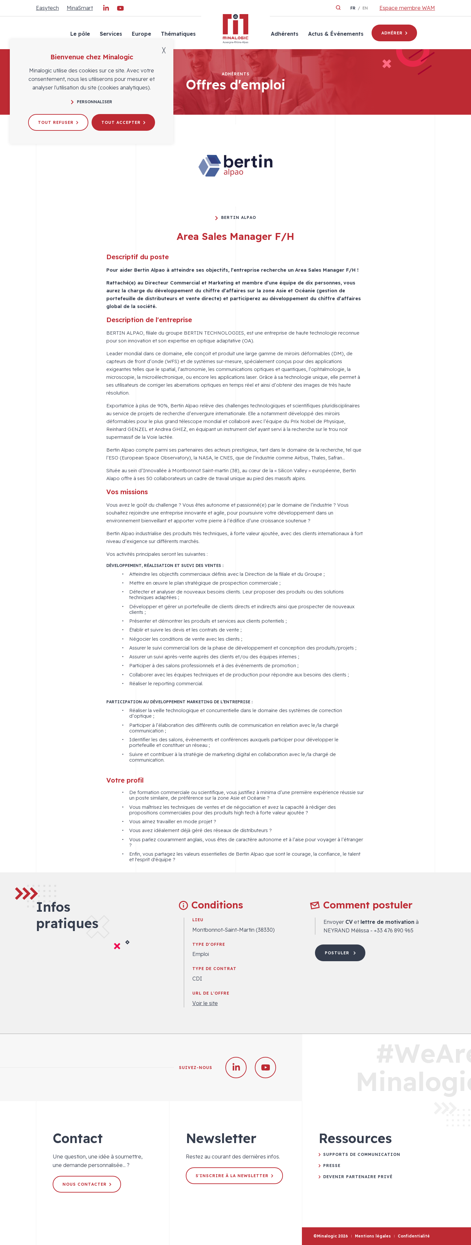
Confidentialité (414, 1236)
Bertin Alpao (235, 217)
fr (353, 8)
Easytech (47, 8)
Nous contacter (86, 1184)
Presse (331, 1165)
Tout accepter (123, 122)
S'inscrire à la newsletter (234, 1175)
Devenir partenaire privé (357, 1176)
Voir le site (205, 1003)
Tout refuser (58, 122)
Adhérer (394, 32)
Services (111, 33)
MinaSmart (80, 8)
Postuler (340, 952)
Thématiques (178, 33)
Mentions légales (373, 1236)
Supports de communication (361, 1154)
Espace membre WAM (407, 8)
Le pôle (80, 33)
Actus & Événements (335, 33)
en (365, 8)
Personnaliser (91, 101)
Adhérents (284, 33)
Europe (141, 33)
